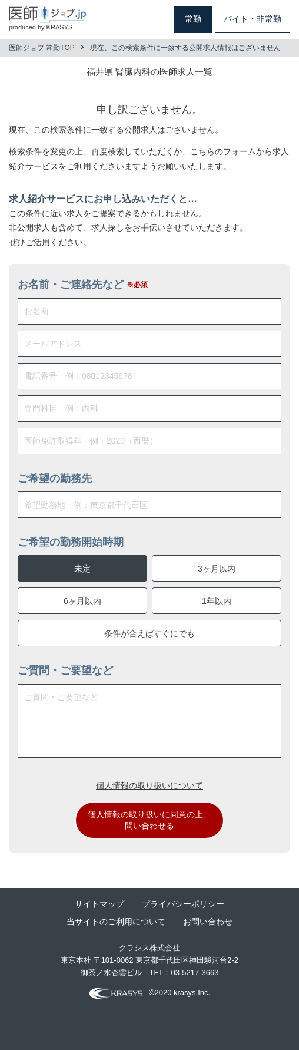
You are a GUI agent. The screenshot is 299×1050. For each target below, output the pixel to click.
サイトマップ (99, 904)
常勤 (193, 19)
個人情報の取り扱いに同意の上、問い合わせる (149, 820)
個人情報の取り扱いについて (149, 785)
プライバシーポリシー (183, 904)
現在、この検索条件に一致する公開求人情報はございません (185, 48)
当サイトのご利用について (116, 921)
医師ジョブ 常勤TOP (42, 48)
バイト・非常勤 (252, 19)
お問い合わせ (207, 921)
